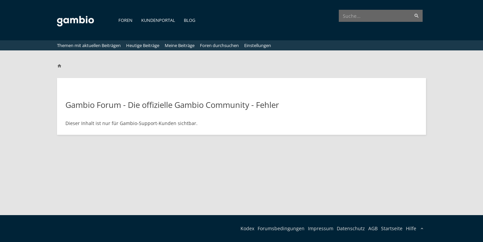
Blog (189, 20)
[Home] (62, 66)
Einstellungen (257, 45)
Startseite (391, 228)
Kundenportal (158, 20)
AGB (373, 228)
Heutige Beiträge (142, 45)
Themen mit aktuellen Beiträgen (89, 45)
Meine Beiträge (180, 45)
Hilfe (411, 228)
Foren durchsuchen (219, 45)
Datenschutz (351, 228)
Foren (125, 20)
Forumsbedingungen (281, 228)
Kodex (247, 228)
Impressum (320, 228)
